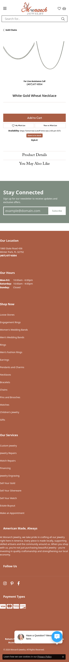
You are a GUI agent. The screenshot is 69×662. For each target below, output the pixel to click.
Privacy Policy (44, 656)
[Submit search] (63, 19)
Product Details (34, 155)
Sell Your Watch (8, 498)
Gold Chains (11, 30)
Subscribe (57, 210)
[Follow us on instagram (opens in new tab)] (5, 583)
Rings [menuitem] (3, 344)
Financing (5, 468)
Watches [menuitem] (4, 404)
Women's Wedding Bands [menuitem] (14, 329)
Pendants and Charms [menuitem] (12, 367)
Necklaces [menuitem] (5, 374)
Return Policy (12, 638)
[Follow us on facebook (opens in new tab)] (18, 583)
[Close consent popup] (63, 657)
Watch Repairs (8, 460)
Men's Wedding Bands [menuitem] (12, 337)
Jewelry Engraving (9, 475)
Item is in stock (34, 135)
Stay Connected (23, 192)
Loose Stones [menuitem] (7, 314)
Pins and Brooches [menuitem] (10, 397)
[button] (59, 8)
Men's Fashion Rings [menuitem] (11, 352)
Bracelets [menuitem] (5, 382)
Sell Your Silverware (10, 490)
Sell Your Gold (7, 483)
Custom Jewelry (8, 445)
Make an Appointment (12, 513)
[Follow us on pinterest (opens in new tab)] (12, 583)
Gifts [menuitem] (2, 419)
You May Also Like (34, 164)
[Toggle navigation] (5, 8)
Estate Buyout (7, 505)
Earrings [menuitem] (4, 359)
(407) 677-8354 (34, 84)
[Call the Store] (8, 255)
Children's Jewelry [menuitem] (9, 412)
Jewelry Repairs (8, 453)
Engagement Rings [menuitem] (10, 322)
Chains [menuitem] (3, 389)
